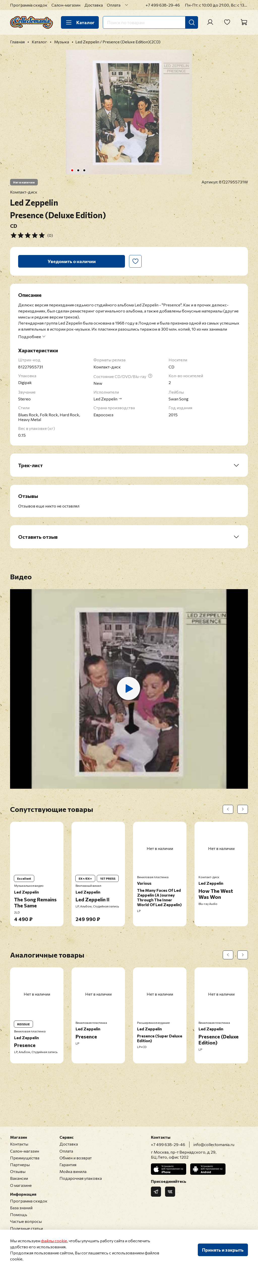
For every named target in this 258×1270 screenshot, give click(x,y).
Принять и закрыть (223, 1250)
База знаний (21, 1207)
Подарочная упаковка (80, 1178)
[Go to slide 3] (84, 170)
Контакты (19, 1143)
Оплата (113, 5)
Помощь (18, 1214)
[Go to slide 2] (78, 170)
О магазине (21, 1185)
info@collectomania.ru (214, 1144)
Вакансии (19, 1178)
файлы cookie (54, 1240)
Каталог (79, 22)
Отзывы (17, 1171)
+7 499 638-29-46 (163, 5)
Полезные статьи (26, 1228)
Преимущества (24, 1157)
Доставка (93, 5)
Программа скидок (28, 5)
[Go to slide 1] (72, 170)
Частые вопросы (26, 1221)
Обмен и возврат (75, 1157)
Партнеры (20, 1164)
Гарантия (67, 1164)
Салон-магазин (65, 5)
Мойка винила (72, 1171)
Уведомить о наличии (72, 261)
